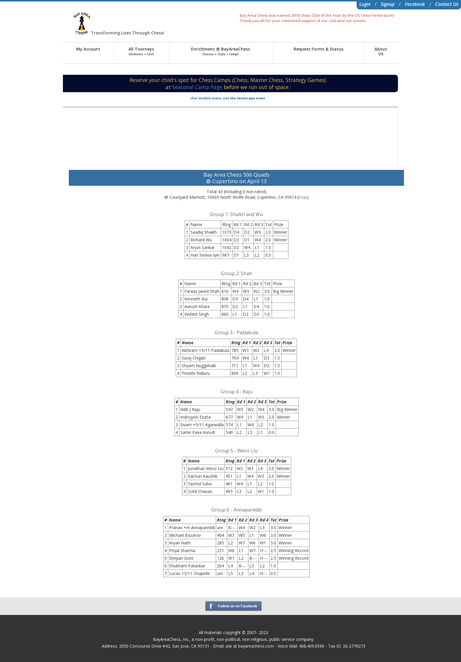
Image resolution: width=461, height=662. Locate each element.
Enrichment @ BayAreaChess (220, 51)
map (303, 197)
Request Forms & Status (318, 49)
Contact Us (446, 4)
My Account (88, 49)
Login (364, 4)
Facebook (415, 4)
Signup (388, 4)
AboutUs (381, 51)
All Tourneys (141, 51)
